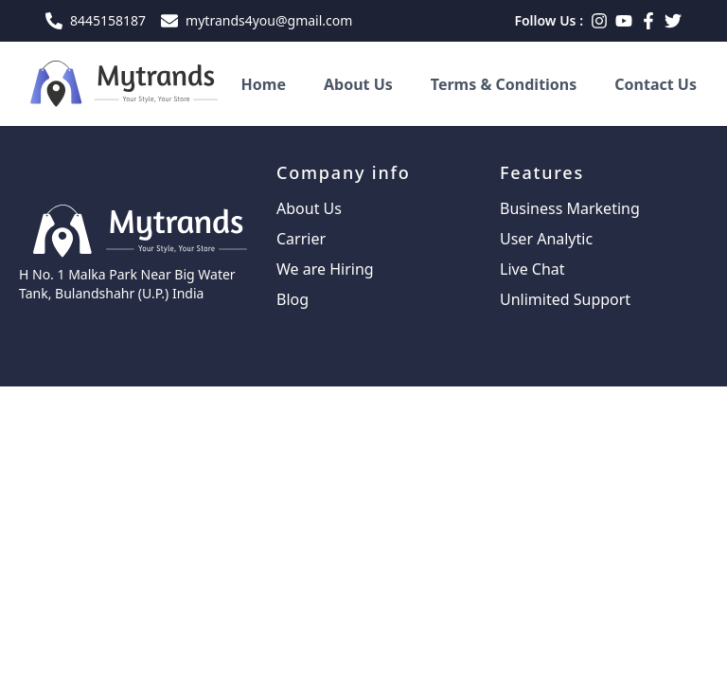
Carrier (301, 238)
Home (263, 84)
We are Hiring (325, 269)
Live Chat (532, 269)
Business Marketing (570, 208)
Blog (292, 299)
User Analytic (546, 238)
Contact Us (655, 84)
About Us (358, 84)
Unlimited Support (565, 299)
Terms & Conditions (504, 84)
